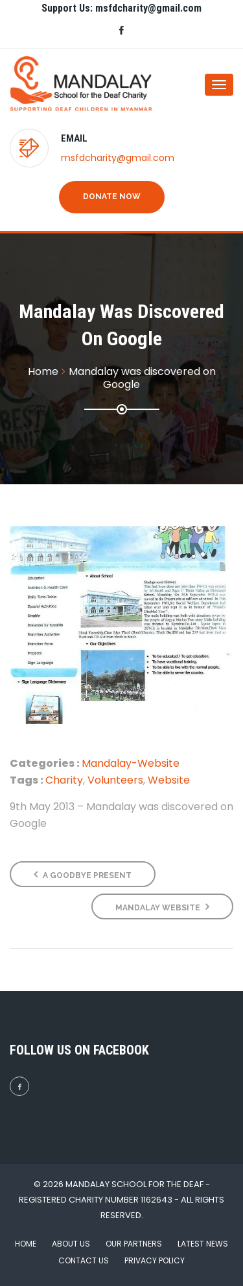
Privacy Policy (154, 1260)
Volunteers (115, 780)
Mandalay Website (162, 906)
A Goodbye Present (83, 874)
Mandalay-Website (130, 763)
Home (25, 1243)
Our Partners (134, 1243)
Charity (64, 780)
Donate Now (112, 196)
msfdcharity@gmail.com (117, 157)
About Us (71, 1243)
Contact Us (83, 1260)
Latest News (203, 1243)
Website (169, 780)
